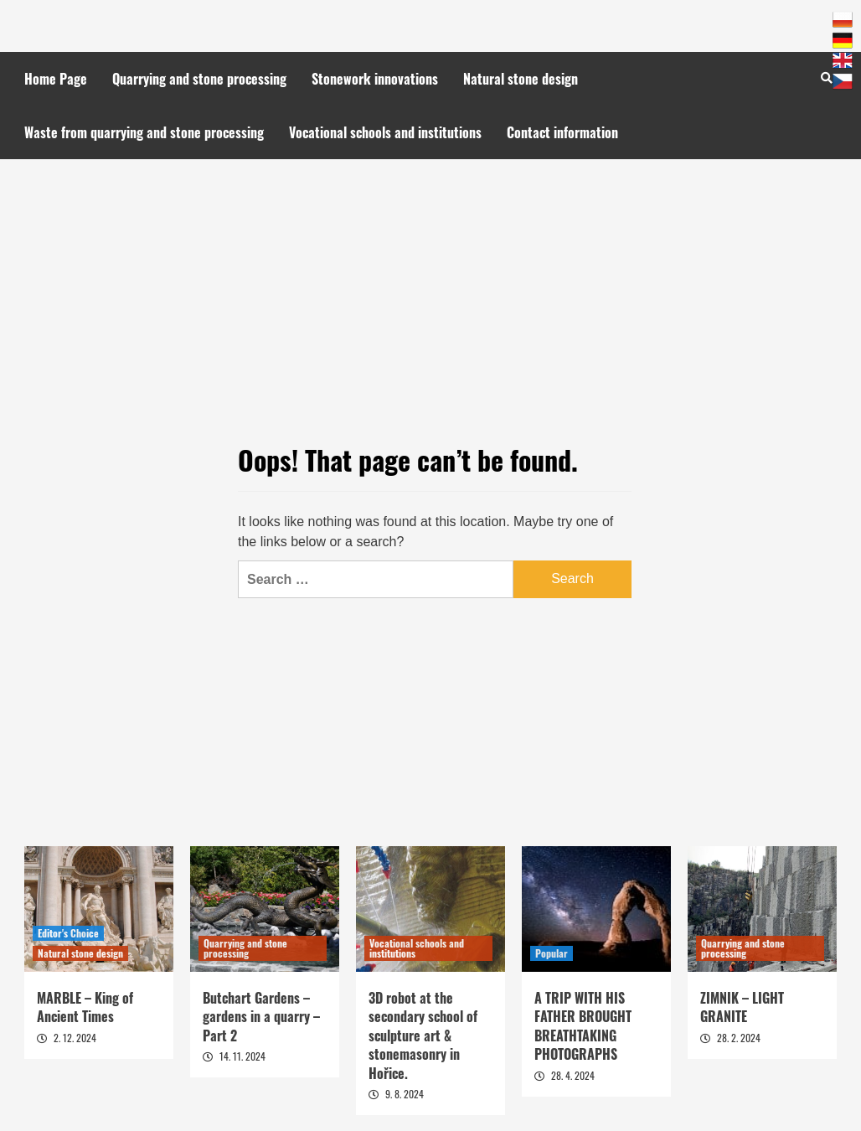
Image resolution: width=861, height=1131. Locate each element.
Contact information (562, 132)
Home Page (55, 79)
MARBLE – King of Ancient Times (85, 1007)
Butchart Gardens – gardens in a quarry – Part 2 (261, 1017)
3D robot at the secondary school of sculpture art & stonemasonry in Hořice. (423, 1035)
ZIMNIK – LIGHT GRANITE (742, 1007)
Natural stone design (520, 79)
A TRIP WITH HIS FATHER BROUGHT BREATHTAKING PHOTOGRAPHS (583, 1026)
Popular (551, 953)
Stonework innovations (375, 79)
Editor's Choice (68, 933)
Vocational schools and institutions (385, 132)
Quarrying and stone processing (199, 79)
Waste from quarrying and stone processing (144, 132)
